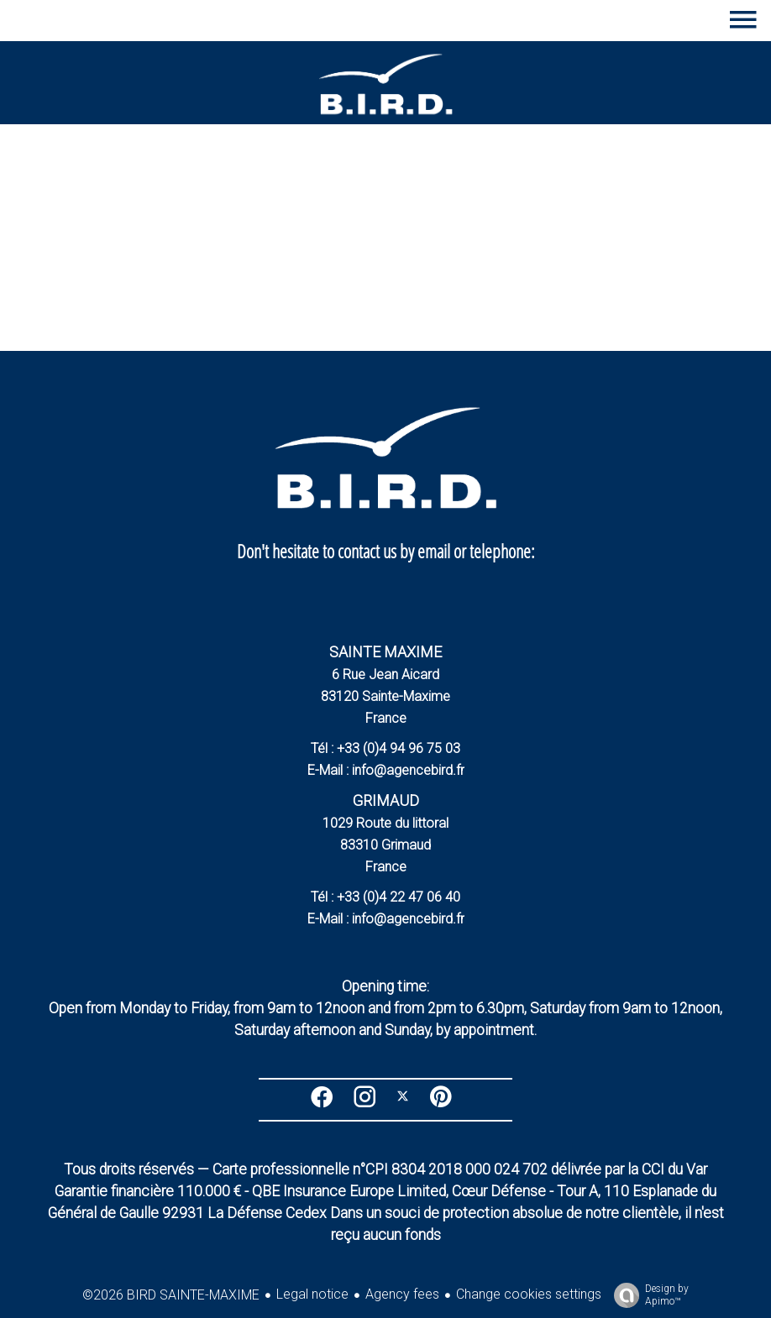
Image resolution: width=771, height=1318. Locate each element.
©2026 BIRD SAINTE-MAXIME (171, 1295)
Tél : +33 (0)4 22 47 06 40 (385, 897)
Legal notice (312, 1294)
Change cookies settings (528, 1294)
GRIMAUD (386, 800)
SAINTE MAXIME (385, 652)
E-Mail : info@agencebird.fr (385, 770)
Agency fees (402, 1294)
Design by (647, 1295)
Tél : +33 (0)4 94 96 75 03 (385, 748)
